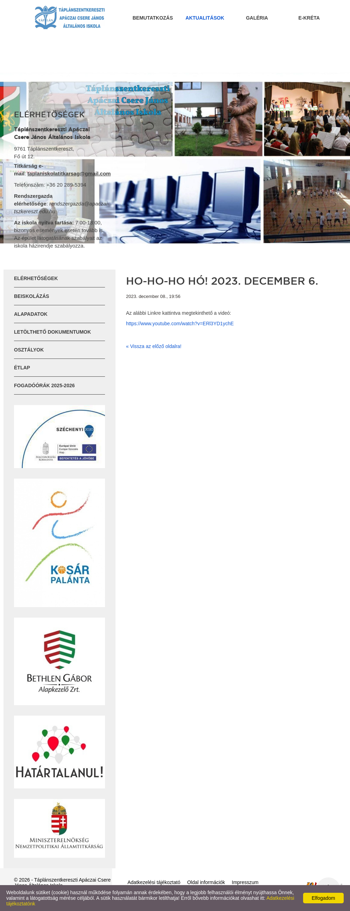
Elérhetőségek (36, 278)
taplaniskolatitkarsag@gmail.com (69, 173)
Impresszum (245, 882)
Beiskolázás (31, 296)
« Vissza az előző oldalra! (154, 346)
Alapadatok (31, 314)
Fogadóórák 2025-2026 (44, 385)
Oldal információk (206, 882)
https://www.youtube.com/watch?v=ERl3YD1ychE (180, 323)
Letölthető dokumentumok (52, 332)
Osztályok (29, 350)
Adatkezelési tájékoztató (153, 882)
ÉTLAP (22, 367)
